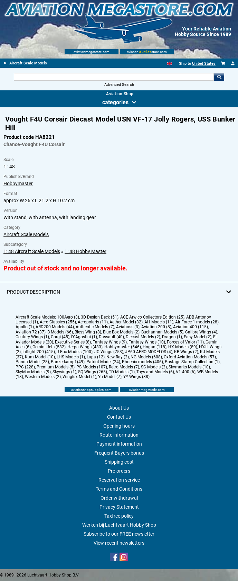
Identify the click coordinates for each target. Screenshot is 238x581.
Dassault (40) (111, 336)
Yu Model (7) (110, 376)
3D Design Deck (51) (99, 317)
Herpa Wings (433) (85, 347)
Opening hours (119, 426)
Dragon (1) (172, 336)
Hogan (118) (154, 347)
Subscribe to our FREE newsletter (119, 534)
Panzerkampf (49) (68, 361)
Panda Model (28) (32, 361)
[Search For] (113, 77)
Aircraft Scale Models (26, 234)
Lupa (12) (96, 357)
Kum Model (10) (40, 357)
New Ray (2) (117, 357)
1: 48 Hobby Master (85, 251)
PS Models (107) (91, 367)
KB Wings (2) (186, 351)
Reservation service (119, 480)
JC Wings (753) (108, 351)
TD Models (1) (122, 371)
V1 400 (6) (186, 371)
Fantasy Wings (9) (110, 342)
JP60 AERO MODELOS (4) (148, 351)
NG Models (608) (146, 357)
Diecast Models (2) (143, 336)
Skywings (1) (64, 371)
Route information (119, 435)
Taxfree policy (119, 516)
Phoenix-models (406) (142, 361)
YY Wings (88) (136, 376)
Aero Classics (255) (58, 322)
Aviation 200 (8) (156, 326)
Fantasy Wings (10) (146, 342)
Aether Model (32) (126, 322)
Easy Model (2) (197, 336)
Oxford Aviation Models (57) (190, 357)
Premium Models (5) (56, 367)
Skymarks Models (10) (189, 367)
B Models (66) (60, 332)
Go (219, 77)
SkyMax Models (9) (33, 371)
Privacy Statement (119, 507)
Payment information (119, 444)
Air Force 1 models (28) (197, 322)
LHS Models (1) (71, 357)
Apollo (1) (25, 326)
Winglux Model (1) (79, 376)
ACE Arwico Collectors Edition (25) (152, 317)
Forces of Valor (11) (185, 342)
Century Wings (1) (32, 336)
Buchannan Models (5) (162, 332)
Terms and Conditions (119, 489)
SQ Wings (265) (92, 371)
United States (204, 63)
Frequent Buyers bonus (119, 453)
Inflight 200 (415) (38, 351)
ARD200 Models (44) (55, 326)
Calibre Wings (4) (201, 332)
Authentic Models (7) (95, 326)
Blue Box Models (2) (121, 332)
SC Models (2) (154, 367)
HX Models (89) (182, 347)
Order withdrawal (119, 498)
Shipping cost (119, 462)
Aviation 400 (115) (190, 326)
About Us (119, 408)
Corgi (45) (60, 336)
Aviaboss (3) (128, 326)
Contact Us (119, 417)
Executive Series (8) (73, 342)
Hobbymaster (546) (122, 347)
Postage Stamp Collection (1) (192, 361)
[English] (169, 63)
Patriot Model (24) (103, 361)
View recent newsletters (119, 543)
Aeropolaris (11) (93, 322)
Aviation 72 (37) (31, 332)
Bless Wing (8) (88, 332)
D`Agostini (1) (84, 336)
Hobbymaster (18, 183)
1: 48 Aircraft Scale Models (31, 251)
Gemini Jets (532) (49, 347)
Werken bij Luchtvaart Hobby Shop (119, 525)
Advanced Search (119, 84)
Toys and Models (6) (155, 371)
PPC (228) (25, 367)
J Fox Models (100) (75, 351)
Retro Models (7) (124, 367)
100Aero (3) (68, 317)
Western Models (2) (43, 376)
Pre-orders (119, 471)
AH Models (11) (158, 322)
